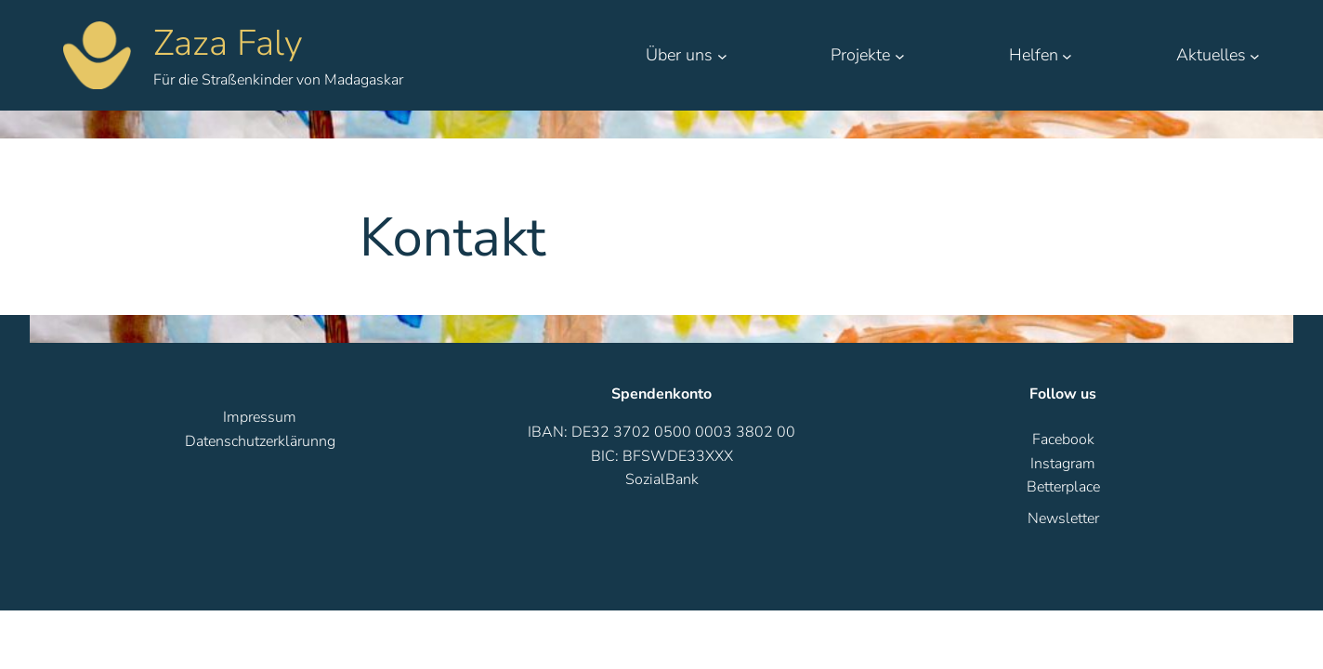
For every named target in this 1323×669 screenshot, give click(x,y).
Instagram (1062, 463)
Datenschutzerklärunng (260, 441)
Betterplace (1063, 487)
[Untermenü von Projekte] (900, 55)
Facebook (1063, 439)
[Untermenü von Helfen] (1067, 55)
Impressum (259, 417)
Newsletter (1063, 518)
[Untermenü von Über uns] (722, 55)
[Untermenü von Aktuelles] (1255, 55)
